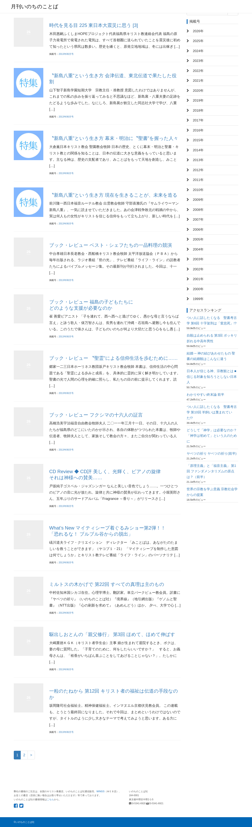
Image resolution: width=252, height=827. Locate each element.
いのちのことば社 (25, 822)
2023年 (198, 61)
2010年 (198, 190)
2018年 (198, 110)
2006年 (198, 229)
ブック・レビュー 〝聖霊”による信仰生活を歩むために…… (113, 358)
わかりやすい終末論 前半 (205, 395)
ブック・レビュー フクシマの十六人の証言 (96, 415)
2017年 (198, 120)
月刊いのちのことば (34, 6)
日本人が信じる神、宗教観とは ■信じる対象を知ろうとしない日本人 (212, 376)
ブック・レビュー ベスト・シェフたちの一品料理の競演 (110, 245)
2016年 (198, 130)
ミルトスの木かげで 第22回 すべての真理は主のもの (106, 584)
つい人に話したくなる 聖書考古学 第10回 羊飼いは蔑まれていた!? (212, 412)
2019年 (198, 100)
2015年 (198, 140)
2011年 (198, 180)
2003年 (198, 259)
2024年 (198, 51)
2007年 (198, 219)
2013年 (198, 160)
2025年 (198, 41)
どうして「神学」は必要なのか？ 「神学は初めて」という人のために (212, 435)
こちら (50, 799)
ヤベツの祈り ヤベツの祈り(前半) (212, 453)
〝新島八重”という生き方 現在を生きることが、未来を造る (113, 195)
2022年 (198, 71)
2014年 (198, 150)
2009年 (198, 200)
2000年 (198, 289)
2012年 (198, 170)
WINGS (100, 791)
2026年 (198, 31)
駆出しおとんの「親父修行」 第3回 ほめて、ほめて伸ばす (112, 634)
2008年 (198, 210)
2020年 (198, 91)
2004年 (198, 249)
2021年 (198, 81)
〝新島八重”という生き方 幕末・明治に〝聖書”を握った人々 (113, 138)
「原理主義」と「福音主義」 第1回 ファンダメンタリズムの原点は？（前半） (211, 471)
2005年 (198, 239)
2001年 (198, 279)
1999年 (198, 299)
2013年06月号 (66, 54)
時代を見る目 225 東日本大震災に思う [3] (93, 25)
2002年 (198, 269)
